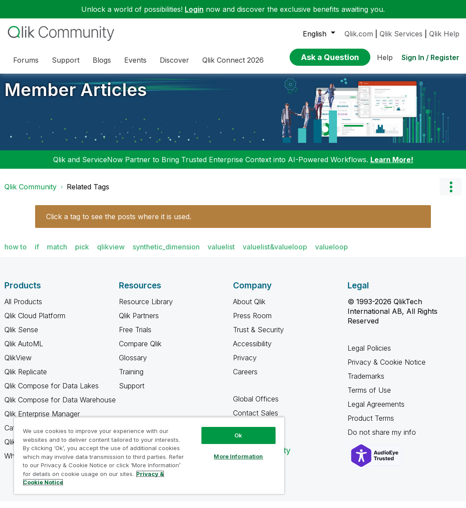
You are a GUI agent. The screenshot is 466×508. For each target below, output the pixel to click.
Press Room (252, 322)
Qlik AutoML (23, 350)
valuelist (221, 253)
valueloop (331, 253)
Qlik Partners (139, 322)
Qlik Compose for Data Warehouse (60, 406)
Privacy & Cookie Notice (387, 368)
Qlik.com (358, 33)
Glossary (133, 364)
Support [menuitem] (65, 60)
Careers (245, 378)
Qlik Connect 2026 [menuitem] (233, 60)
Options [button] (451, 193)
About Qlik (249, 308)
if (37, 253)
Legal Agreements (376, 410)
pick (82, 253)
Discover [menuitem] (174, 60)
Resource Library (146, 308)
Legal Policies (369, 354)
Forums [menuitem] (26, 60)
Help (385, 57)
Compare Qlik (140, 350)
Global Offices (256, 405)
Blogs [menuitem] (102, 60)
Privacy (245, 364)
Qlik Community (30, 193)
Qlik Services (401, 33)
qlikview (111, 253)
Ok (238, 435)
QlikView (18, 364)
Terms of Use (369, 396)
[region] (149, 455)
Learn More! (391, 166)
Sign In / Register (430, 57)
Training (131, 378)
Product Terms (371, 424)
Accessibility (252, 350)
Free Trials (135, 336)
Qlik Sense (21, 336)
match (57, 253)
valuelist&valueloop (275, 253)
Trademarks (366, 382)
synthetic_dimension (166, 253)
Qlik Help (444, 33)
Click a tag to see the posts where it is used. (118, 223)
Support (131, 392)
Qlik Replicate (25, 378)
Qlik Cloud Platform (34, 322)
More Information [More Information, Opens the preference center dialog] (238, 456)
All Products (23, 308)
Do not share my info (383, 438)
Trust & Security (258, 336)
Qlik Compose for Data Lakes (51, 392)
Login (194, 9)
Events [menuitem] (135, 60)
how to (15, 253)
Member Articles (75, 96)
